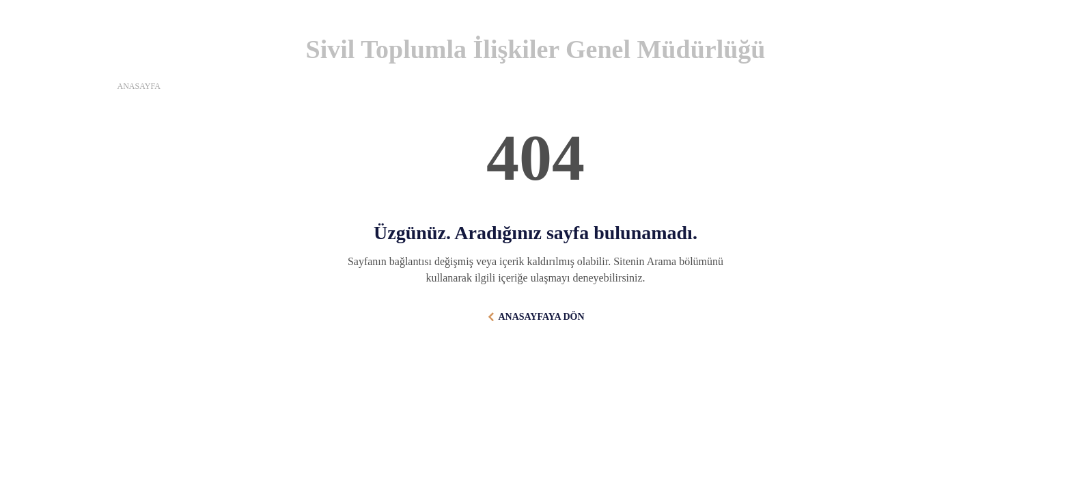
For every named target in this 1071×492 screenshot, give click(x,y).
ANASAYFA (139, 86)
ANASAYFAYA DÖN (541, 317)
